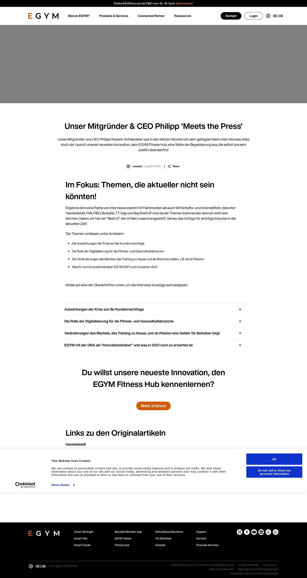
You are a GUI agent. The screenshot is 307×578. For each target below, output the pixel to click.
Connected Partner (151, 16)
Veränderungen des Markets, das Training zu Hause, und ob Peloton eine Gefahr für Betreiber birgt (142, 333)
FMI (69, 454)
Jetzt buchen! (184, 3)
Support (201, 532)
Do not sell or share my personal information (274, 558)
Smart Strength (83, 532)
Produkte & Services (113, 16)
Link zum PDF (207, 454)
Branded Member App (128, 532)
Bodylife (72, 474)
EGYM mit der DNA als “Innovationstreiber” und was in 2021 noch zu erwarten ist (128, 345)
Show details (60, 571)
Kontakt (231, 16)
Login (254, 16)
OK (274, 545)
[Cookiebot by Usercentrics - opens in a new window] (25, 571)
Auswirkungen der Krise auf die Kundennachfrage (104, 309)
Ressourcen (182, 16)
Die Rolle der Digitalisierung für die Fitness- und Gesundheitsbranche (119, 321)
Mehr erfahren (153, 406)
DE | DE (278, 16)
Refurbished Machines (169, 532)
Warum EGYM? (79, 16)
